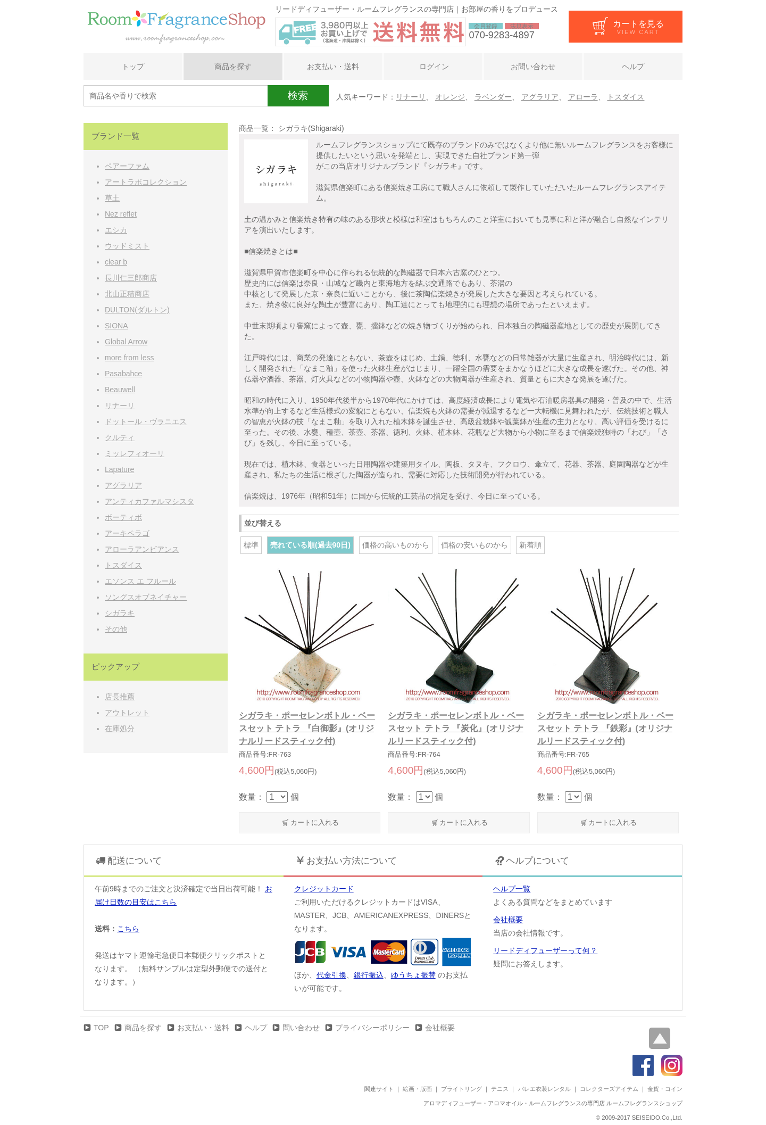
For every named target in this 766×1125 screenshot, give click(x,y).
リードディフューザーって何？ (545, 950)
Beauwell (120, 389)
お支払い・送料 (333, 66)
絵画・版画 (417, 1089)
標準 (251, 545)
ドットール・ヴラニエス (146, 421)
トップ (133, 66)
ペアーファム (127, 166)
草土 (112, 198)
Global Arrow (126, 341)
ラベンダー (493, 97)
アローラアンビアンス (142, 549)
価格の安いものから (474, 545)
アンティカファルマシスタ (149, 501)
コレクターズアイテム (609, 1089)
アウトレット (127, 712)
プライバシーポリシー (372, 1027)
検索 (298, 95)
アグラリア (540, 97)
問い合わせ (301, 1027)
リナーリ (411, 97)
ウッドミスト (127, 246)
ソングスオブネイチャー (146, 597)
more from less (129, 357)
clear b (116, 262)
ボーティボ (123, 517)
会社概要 (508, 919)
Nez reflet (121, 214)
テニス (500, 1089)
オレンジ (450, 97)
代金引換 (331, 975)
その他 (116, 629)
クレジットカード (324, 888)
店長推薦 (120, 696)
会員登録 (485, 26)
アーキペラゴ (127, 533)
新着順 (530, 545)
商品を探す (233, 66)
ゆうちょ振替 (413, 975)
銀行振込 (369, 975)
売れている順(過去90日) (310, 545)
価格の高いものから (395, 545)
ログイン (433, 66)
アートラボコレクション (146, 182)
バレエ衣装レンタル (544, 1089)
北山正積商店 (127, 293)
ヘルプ (633, 66)
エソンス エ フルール (140, 581)
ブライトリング (461, 1089)
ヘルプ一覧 (511, 888)
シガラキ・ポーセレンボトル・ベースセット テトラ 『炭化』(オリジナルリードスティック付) (456, 728)
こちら (128, 928)
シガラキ (120, 613)
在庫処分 (120, 728)
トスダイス (625, 97)
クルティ (120, 437)
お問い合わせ (533, 66)
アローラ (583, 97)
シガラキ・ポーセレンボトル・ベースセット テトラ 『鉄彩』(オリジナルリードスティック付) (605, 728)
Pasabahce (123, 373)
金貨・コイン (664, 1089)
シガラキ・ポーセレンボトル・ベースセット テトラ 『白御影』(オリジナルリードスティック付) (307, 728)
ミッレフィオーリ (134, 453)
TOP (101, 1027)
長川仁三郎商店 (131, 278)
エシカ (116, 230)
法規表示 (522, 26)
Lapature (119, 469)
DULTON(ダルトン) (137, 309)
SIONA (116, 325)
